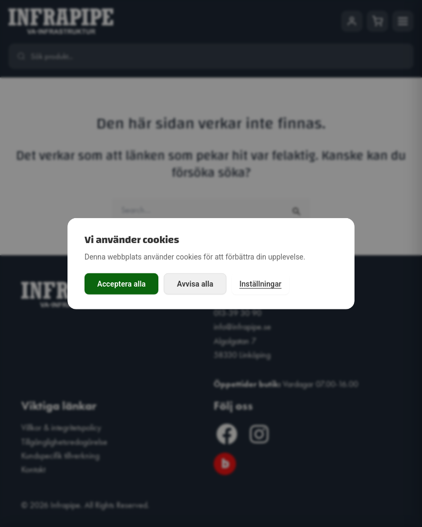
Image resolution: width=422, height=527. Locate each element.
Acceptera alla (121, 284)
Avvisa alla (195, 284)
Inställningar (260, 284)
